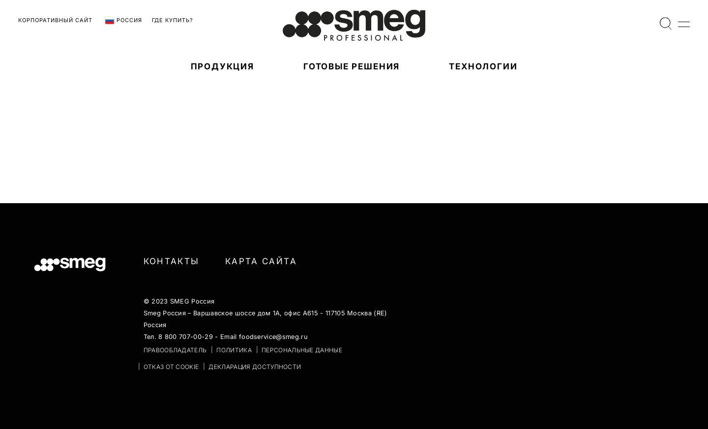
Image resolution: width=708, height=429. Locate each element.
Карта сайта (261, 261)
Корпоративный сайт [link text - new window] (55, 20)
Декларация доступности (254, 366)
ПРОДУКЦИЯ (222, 66)
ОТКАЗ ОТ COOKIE (171, 366)
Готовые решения (351, 66)
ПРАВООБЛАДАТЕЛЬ (175, 350)
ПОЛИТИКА (234, 350)
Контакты (172, 261)
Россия (123, 21)
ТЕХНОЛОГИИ (483, 66)
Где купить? (172, 20)
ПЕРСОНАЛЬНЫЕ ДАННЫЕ (302, 350)
